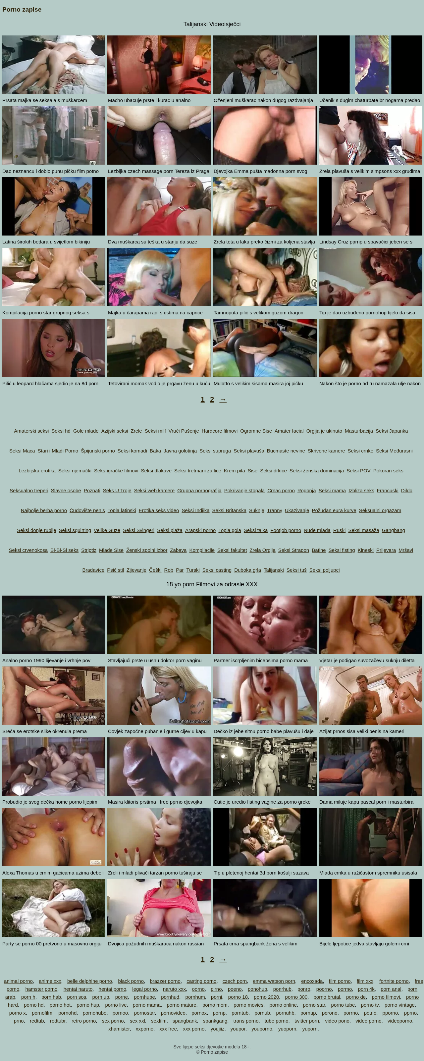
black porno (131, 981)
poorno (324, 989)
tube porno (277, 1021)
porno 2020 (266, 997)
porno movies (248, 1005)
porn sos (76, 997)
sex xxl (137, 1021)
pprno (410, 1013)
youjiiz (218, 1029)
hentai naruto (78, 989)
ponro (303, 989)
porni (216, 997)
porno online (283, 1005)
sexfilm (159, 1021)
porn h (28, 997)
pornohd (67, 1013)
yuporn (310, 1029)
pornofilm (42, 1013)
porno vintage (400, 1005)
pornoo (120, 1013)
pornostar (144, 1013)
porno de (356, 997)
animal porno (18, 981)
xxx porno (193, 1029)
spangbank (185, 1021)
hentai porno (112, 989)
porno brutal (327, 997)
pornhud (170, 997)
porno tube (343, 1005)
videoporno (400, 1021)
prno (19, 1021)
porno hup (88, 1005)
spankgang (215, 1021)
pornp (219, 1013)
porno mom (215, 1005)
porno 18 (238, 997)
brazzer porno (165, 981)
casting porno (201, 981)
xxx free (168, 1029)
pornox (199, 1013)
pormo (345, 989)
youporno (261, 1029)
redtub (37, 1021)
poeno (235, 989)
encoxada (312, 981)
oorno (198, 989)
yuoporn (287, 1029)
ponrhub (282, 989)
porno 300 (296, 997)
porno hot (60, 1005)
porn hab (51, 997)
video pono (337, 1021)
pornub (262, 1013)
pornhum (195, 997)
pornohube (95, 1013)
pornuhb (285, 1013)
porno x (17, 1013)
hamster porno (42, 989)
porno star (314, 1005)
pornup (308, 1013)
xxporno (144, 1029)
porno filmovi (386, 997)
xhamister (119, 1029)
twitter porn (306, 1021)
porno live (116, 1005)
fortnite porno (393, 981)
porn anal (391, 989)
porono (330, 1013)
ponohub (257, 989)
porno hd (33, 1005)
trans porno (246, 1021)
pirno (216, 989)
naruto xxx (174, 989)
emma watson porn (274, 981)
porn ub (100, 997)
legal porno (144, 989)
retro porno (84, 1021)
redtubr (58, 1021)
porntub (240, 1013)
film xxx (365, 981)
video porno (368, 1021)
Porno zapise (21, 9)
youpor (238, 1029)
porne (121, 997)
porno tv (370, 1005)
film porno (340, 981)
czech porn (235, 981)
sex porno (113, 1021)
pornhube (144, 997)
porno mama (147, 1005)
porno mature (181, 1005)
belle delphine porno (89, 981)
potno (370, 1013)
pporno (390, 1013)
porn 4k (366, 989)
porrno (351, 1013)
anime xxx (50, 981)
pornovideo (173, 1013)
